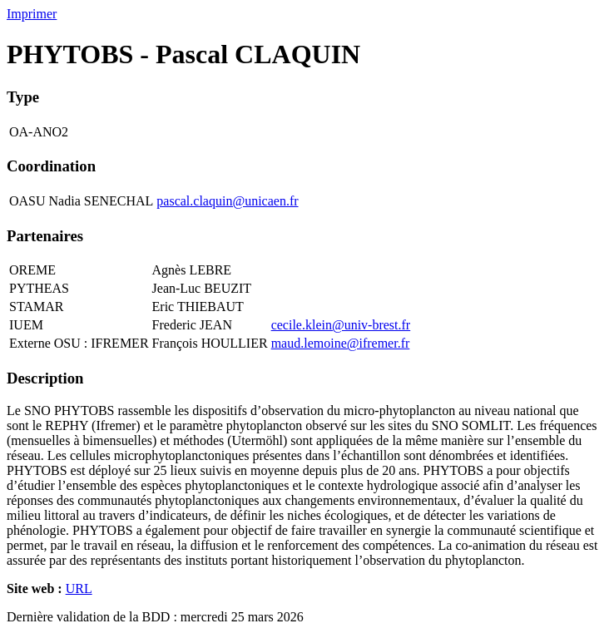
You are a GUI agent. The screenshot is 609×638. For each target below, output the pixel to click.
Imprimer (32, 14)
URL (79, 588)
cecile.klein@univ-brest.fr (341, 325)
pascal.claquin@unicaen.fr (227, 201)
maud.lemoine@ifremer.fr (340, 343)
